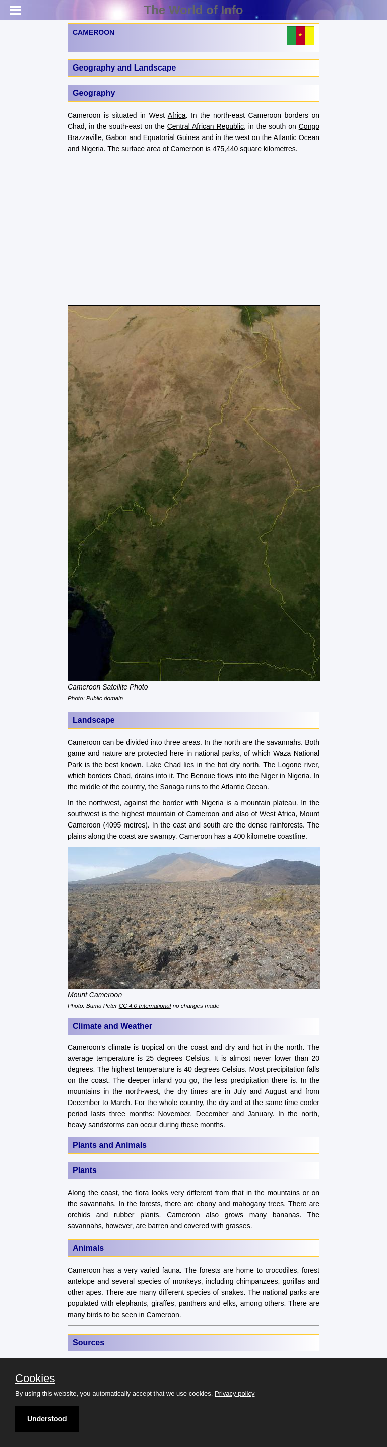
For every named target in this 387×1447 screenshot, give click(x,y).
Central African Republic (205, 126)
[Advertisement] (193, 229)
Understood (47, 1419)
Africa (177, 115)
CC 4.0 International (145, 1005)
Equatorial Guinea (172, 137)
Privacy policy (234, 1393)
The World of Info (193, 10)
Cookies (35, 1378)
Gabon (116, 137)
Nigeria (92, 149)
